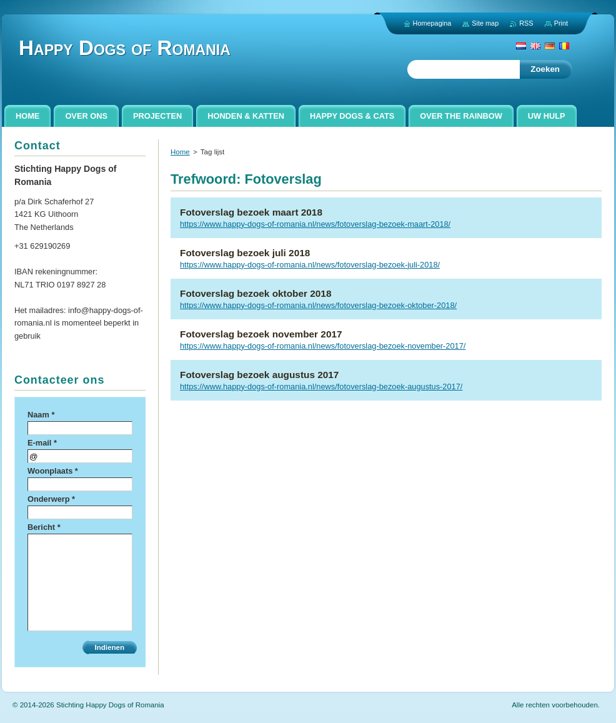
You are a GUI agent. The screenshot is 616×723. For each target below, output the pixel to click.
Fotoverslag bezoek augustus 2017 (259, 374)
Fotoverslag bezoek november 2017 (261, 334)
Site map (485, 23)
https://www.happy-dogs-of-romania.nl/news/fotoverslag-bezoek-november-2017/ (322, 346)
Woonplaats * (52, 471)
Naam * (40, 414)
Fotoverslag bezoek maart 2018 (251, 212)
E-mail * (42, 442)
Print (561, 23)
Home (180, 152)
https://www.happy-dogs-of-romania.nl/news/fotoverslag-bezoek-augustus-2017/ (321, 386)
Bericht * (44, 527)
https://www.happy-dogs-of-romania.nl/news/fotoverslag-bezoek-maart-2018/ (315, 224)
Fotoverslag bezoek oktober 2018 (255, 293)
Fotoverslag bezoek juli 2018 (245, 252)
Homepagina (432, 23)
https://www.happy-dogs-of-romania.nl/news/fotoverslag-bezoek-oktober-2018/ (318, 305)
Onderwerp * (51, 499)
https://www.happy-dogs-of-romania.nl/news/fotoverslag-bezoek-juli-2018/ (310, 264)
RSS (526, 23)
